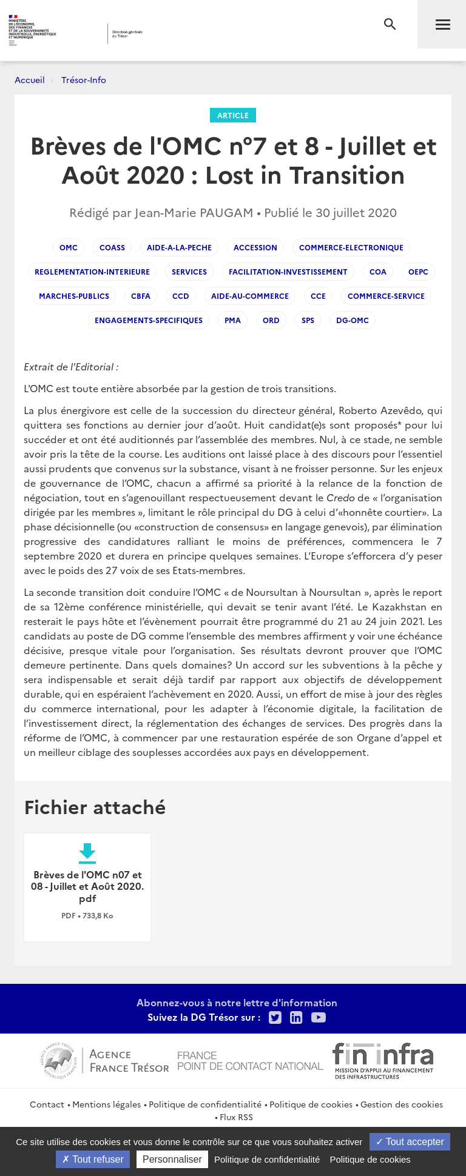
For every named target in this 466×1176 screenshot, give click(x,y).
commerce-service (386, 295)
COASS (112, 247)
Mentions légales (106, 1104)
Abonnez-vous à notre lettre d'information (237, 1002)
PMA (233, 320)
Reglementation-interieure (92, 271)
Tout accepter (410, 1142)
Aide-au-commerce (250, 295)
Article (233, 115)
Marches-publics (74, 295)
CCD (180, 295)
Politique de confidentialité (205, 1104)
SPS (308, 320)
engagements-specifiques (149, 320)
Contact (47, 1104)
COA (378, 271)
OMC (68, 247)
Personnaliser (172, 1159)
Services (189, 271)
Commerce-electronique (351, 247)
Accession (255, 247)
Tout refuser (93, 1159)
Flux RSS (236, 1117)
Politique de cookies (311, 1104)
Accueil (30, 79)
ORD (271, 320)
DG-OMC (352, 320)
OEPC (418, 271)
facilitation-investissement (288, 271)
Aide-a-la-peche (179, 247)
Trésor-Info (83, 79)
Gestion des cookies (401, 1104)
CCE (318, 295)
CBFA (140, 295)
